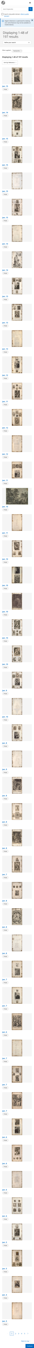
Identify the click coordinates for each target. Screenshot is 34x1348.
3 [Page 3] (18, 1334)
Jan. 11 (5, 401)
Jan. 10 (5, 506)
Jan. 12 (5, 375)
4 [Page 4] (21, 1334)
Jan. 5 (4, 1242)
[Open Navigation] (30, 3)
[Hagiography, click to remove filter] (17, 50)
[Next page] (27, 1333)
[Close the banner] (32, 20)
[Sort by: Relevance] (10, 63)
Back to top (25, 1341)
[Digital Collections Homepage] (3, 3)
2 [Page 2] (15, 1334)
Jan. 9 (4, 690)
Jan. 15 (5, 86)
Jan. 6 (4, 1032)
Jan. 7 (4, 874)
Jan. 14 (5, 112)
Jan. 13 (5, 296)
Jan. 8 (4, 743)
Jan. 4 (4, 1295)
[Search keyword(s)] (15, 9)
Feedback (30, 1346)
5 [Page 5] (24, 1334)
